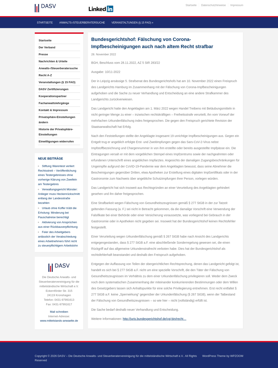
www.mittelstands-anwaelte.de (59, 320)
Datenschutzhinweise (213, 5)
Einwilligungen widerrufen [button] (56, 141)
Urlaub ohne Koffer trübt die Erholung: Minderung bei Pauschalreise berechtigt (57, 212)
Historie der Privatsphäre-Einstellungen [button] (56, 132)
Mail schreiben (59, 311)
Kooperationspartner (53, 96)
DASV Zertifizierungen (53, 89)
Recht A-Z (45, 75)
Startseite (191, 5)
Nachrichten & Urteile (53, 61)
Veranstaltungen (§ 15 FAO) (132, 22)
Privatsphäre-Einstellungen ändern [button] (57, 119)
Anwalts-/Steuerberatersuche (82, 22)
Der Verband (47, 47)
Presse (43, 54)
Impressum (236, 5)
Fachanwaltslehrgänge (54, 103)
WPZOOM (236, 356)
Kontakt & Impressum (53, 110)
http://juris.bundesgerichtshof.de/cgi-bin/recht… (154, 319)
